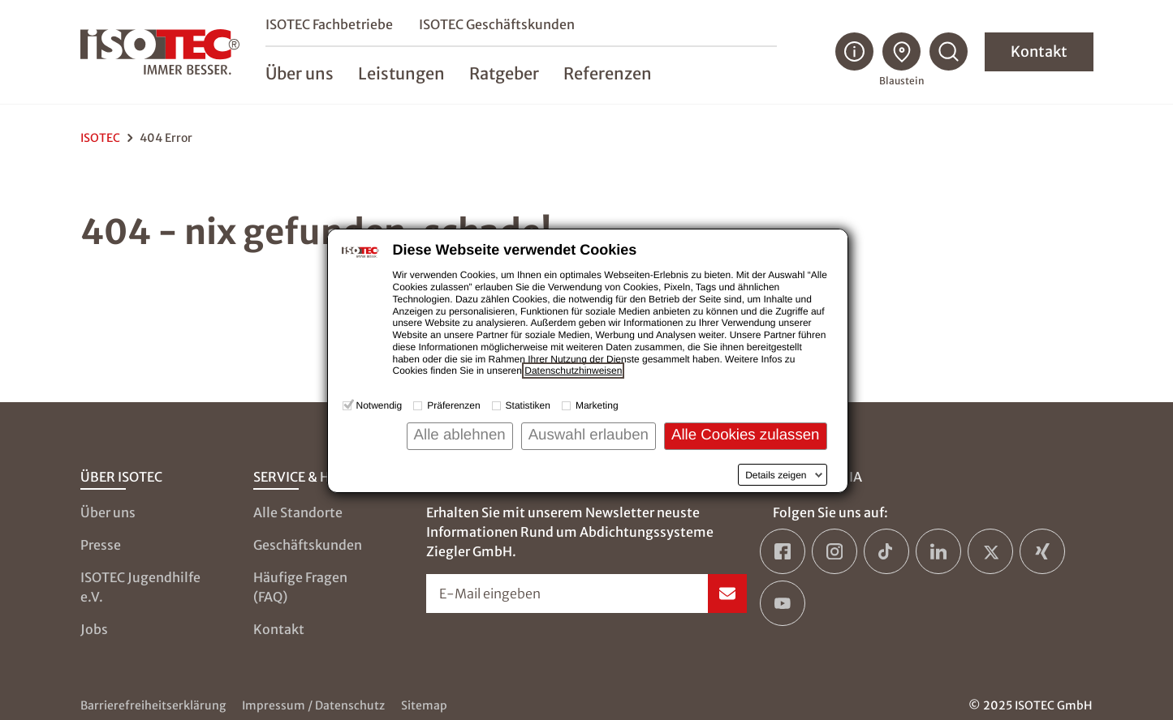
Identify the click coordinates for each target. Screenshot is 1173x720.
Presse (100, 545)
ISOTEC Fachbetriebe (329, 25)
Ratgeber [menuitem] (504, 74)
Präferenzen (453, 405)
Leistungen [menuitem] (401, 74)
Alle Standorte (298, 512)
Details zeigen (775, 475)
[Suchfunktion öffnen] (948, 52)
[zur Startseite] (159, 52)
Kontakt (1039, 52)
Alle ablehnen (460, 434)
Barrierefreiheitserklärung (153, 705)
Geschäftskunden (307, 545)
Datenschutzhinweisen (573, 370)
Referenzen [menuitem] (607, 74)
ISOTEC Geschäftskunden (497, 25)
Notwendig (379, 405)
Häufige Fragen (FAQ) (300, 587)
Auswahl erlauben (588, 434)
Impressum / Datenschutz (313, 705)
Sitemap (424, 705)
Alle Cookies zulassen (745, 434)
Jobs (94, 629)
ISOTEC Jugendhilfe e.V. (140, 587)
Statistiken (528, 405)
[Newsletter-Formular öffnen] (586, 593)
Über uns (108, 512)
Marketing (597, 405)
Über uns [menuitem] (299, 74)
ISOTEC (100, 138)
